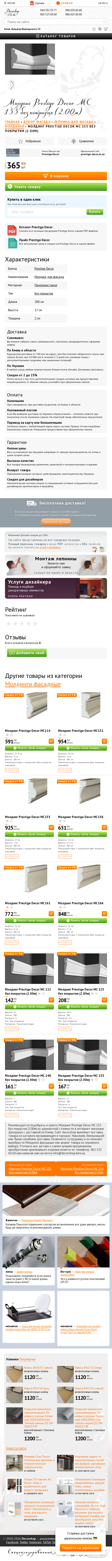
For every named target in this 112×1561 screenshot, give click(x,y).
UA (99, 3)
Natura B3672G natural (89, 1388)
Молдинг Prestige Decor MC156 (80, 817)
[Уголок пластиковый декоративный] (83, 1253)
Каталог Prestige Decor (62, 228)
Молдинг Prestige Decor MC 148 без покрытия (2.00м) (28, 1078)
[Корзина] (106, 29)
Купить (95, 212)
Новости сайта (16, 1448)
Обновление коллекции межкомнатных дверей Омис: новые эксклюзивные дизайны (90, 1484)
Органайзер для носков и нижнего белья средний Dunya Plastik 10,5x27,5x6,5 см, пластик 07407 (80, 1329)
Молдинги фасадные (33, 684)
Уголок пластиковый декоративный (77, 1273)
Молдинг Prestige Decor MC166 (80, 903)
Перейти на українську (80, 1547)
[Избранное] (94, 29)
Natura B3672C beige (88, 1367)
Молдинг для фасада (49, 277)
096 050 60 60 (73, 10)
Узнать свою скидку (31, 748)
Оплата (15, 395)
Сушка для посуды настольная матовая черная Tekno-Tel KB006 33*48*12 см (29, 1327)
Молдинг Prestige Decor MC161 (27, 903)
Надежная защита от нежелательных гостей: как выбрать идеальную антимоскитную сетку (90, 1462)
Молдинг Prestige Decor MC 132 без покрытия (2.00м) (30, 1170)
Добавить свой (27, 652)
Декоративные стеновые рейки (39, 1431)
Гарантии (17, 442)
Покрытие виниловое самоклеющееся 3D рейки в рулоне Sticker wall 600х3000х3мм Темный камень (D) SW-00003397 (39, 1417)
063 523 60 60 (48, 14)
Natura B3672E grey (37, 1388)
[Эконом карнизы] (28, 1253)
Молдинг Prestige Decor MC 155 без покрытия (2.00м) (81, 1078)
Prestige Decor (50, 154)
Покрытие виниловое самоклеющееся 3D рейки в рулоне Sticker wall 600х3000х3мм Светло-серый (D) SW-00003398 (89, 1417)
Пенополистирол (46, 285)
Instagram (35, 1542)
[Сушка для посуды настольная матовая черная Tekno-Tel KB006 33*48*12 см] (28, 1307)
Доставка (17, 332)
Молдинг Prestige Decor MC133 (27, 817)
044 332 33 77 (48, 10)
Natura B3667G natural (38, 1367)
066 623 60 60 (73, 14)
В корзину (56, 175)
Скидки (64, 3)
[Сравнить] (100, 29)
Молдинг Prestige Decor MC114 (27, 731)
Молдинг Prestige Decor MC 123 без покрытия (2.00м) (81, 991)
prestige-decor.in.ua (93, 154)
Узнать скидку (24, 186)
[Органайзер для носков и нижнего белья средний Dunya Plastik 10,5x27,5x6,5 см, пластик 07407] (83, 1307)
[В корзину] (51, 741)
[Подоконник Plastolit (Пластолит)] (56, 1201)
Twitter (24, 1542)
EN (103, 3)
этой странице (50, 547)
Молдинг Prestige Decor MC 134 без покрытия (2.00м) (82, 1170)
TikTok (47, 1542)
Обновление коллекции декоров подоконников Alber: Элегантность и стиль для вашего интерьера (39, 1509)
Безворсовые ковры (36, 1371)
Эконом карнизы (24, 1271)
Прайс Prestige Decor (62, 241)
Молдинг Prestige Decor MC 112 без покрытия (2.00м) (28, 991)
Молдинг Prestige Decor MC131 (80, 731)
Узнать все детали (56, 522)
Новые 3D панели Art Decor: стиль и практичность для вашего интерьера (37, 1484)
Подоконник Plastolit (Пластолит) (37, 1220)
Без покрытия (44, 293)
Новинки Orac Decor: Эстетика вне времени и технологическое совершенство (39, 1462)
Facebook (12, 1542)
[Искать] (104, 21)
